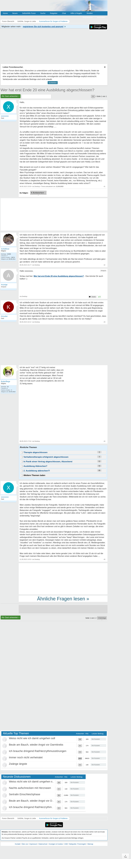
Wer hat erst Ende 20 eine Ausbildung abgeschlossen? (47, 90)
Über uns (25, 844)
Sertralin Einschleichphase (24, 794)
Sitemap (90, 844)
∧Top (125, 856)
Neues (14, 13)
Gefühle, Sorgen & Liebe (26, 818)
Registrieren (88, 17)
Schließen (53, 83)
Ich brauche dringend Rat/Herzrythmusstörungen (37, 751)
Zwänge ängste (18, 763)
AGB (66, 844)
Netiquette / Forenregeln (77, 844)
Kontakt (17, 844)
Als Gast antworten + (11, 96)
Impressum (33, 844)
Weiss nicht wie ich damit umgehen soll (32, 738)
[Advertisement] (63, 579)
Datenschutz (43, 844)
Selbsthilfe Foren (29, 13)
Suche (42, 13)
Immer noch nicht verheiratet (26, 757)
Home (5, 13)
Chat (64, 13)
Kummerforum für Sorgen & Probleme (53, 818)
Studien (90, 13)
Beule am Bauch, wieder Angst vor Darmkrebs (36, 744)
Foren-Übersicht (8, 818)
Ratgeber (53, 13)
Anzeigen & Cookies (56, 844)
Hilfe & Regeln (76, 13)
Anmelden (101, 17)
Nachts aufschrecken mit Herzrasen (30, 787)
